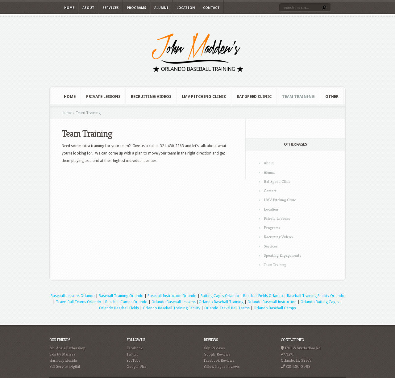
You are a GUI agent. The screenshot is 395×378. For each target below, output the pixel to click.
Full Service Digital (64, 366)
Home (69, 8)
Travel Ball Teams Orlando (78, 302)
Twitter (132, 354)
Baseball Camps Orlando (126, 302)
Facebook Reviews (219, 360)
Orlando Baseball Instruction (272, 302)
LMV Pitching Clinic (204, 96)
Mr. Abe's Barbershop (67, 348)
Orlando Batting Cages (320, 302)
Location (186, 8)
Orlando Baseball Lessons (174, 302)
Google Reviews (217, 354)
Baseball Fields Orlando (263, 296)
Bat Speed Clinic (254, 96)
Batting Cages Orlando (220, 296)
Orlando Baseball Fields (119, 308)
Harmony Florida (63, 360)
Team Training (298, 96)
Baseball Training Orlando (121, 296)
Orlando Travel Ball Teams (227, 308)
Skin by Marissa (62, 354)
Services (110, 8)
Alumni (161, 8)
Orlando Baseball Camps (275, 308)
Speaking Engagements (282, 255)
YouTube (133, 360)
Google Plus (137, 366)
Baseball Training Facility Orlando (315, 296)
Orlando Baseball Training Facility (171, 308)
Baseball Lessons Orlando (73, 296)
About (88, 8)
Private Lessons (103, 96)
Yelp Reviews (214, 348)
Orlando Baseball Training (221, 302)
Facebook (135, 348)
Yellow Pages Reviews (222, 366)
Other (332, 96)
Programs (136, 8)
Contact (211, 8)
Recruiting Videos (151, 96)
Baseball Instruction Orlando (172, 296)
